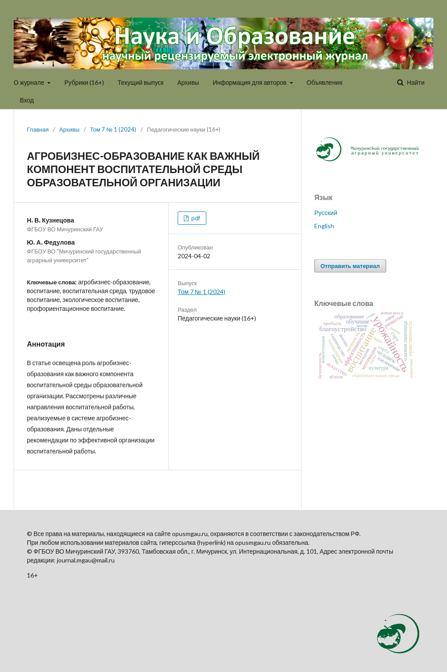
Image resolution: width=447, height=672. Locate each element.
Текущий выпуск (141, 82)
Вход (27, 100)
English (324, 226)
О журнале (30, 82)
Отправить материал (350, 265)
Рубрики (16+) (84, 82)
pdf (195, 218)
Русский (325, 212)
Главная (37, 129)
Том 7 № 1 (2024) (113, 129)
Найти (415, 82)
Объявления (325, 82)
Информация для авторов (250, 82)
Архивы (188, 82)
